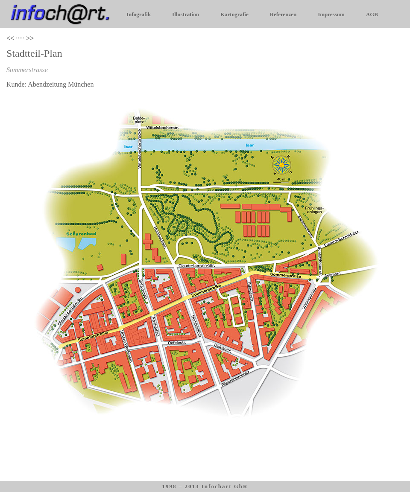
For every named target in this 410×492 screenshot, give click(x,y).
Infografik (138, 14)
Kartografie (234, 14)
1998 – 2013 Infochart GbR (205, 486)
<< (10, 38)
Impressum (331, 14)
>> (30, 38)
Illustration (185, 14)
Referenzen (283, 14)
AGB (372, 14)
